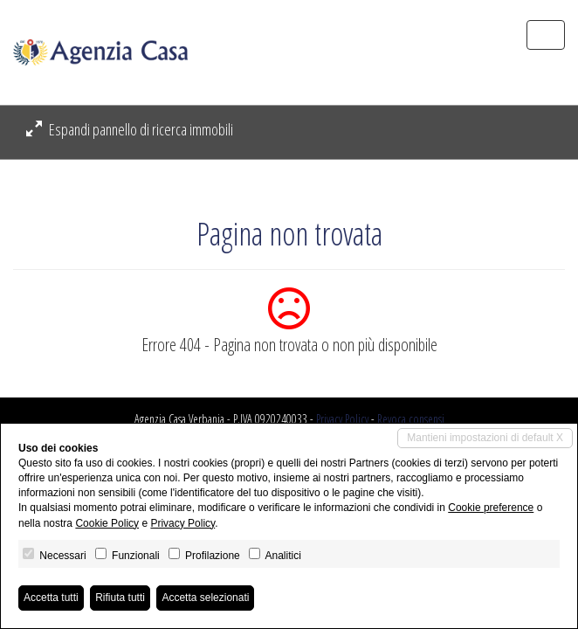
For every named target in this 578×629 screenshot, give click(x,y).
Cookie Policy (107, 523)
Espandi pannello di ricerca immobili (129, 129)
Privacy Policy (342, 419)
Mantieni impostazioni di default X (485, 438)
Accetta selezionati (205, 597)
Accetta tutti (51, 597)
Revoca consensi (410, 419)
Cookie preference (490, 507)
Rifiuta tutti (120, 597)
